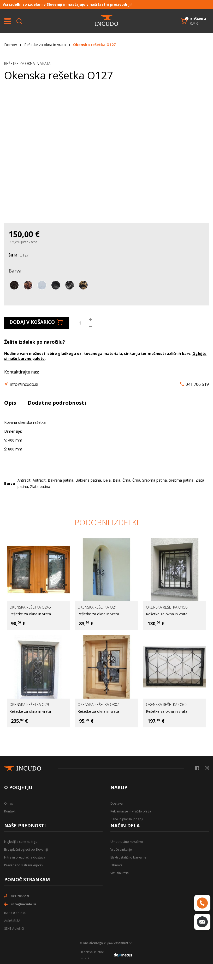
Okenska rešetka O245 (30, 607)
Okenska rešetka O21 (97, 607)
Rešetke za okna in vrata (45, 44)
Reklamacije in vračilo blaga (130, 811)
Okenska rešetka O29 (29, 704)
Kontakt (9, 811)
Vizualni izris (119, 873)
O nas (8, 803)
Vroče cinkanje (121, 849)
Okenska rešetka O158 (166, 607)
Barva (15, 271)
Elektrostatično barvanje (128, 857)
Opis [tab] (10, 402)
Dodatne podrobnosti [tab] (57, 402)
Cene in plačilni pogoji (126, 819)
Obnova (116, 865)
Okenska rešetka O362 (166, 704)
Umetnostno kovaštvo (126, 841)
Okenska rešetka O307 (98, 704)
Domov (10, 44)
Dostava (116, 803)
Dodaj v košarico (36, 322)
